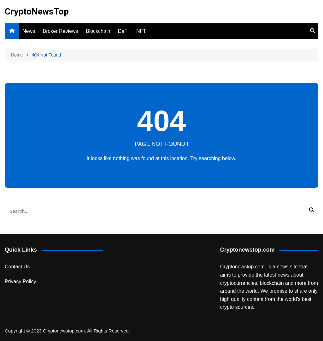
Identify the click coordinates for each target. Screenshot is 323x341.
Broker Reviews (60, 31)
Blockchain (98, 31)
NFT (141, 31)
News (28, 31)
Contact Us (17, 266)
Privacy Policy (20, 281)
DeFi (123, 31)
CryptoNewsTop (37, 11)
